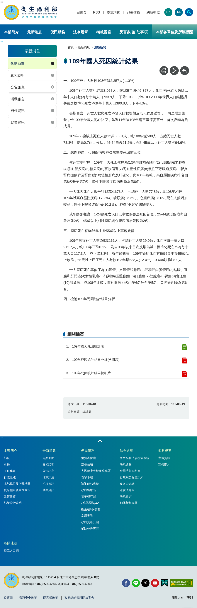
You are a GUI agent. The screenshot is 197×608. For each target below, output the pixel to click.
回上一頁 (184, 67)
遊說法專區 (127, 490)
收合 (100, 441)
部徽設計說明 (13, 502)
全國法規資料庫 (130, 470)
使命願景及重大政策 (17, 490)
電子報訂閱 (88, 496)
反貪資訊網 (127, 483)
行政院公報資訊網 (131, 477)
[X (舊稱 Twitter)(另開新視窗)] (145, 583)
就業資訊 (18, 122)
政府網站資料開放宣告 (79, 597)
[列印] (163, 70)
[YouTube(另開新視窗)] (155, 583)
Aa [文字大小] (179, 12)
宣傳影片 (164, 464)
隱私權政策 (50, 597)
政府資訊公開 (90, 522)
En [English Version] (168, 12)
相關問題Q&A (90, 502)
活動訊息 (18, 99)
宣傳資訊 (164, 458)
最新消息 (34, 32)
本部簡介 (11, 32)
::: (1, 1)
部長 (7, 458)
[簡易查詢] (189, 12)
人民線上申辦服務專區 (96, 470)
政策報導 (10, 496)
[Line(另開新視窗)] (136, 583)
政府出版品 (88, 490)
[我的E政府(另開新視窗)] (164, 583)
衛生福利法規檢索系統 (134, 458)
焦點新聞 (18, 64)
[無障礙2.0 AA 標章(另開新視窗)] (181, 583)
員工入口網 (11, 550)
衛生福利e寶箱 (91, 509)
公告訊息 (18, 87)
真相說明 (18, 75)
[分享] (174, 70)
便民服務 (57, 32)
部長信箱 (133, 12)
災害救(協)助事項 (133, 32)
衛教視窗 (103, 32)
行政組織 (10, 477)
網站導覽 (153, 12)
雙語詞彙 (113, 12)
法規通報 (126, 464)
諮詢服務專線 (90, 483)
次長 (7, 464)
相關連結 (10, 543)
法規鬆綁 (126, 496)
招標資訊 (18, 111)
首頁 (71, 47)
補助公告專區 (90, 528)
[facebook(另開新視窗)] (126, 583)
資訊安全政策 (28, 597)
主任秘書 (10, 470)
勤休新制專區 (128, 502)
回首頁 (81, 12)
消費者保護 (88, 458)
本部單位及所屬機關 (17, 483)
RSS (96, 12)
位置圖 (8, 597)
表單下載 (87, 477)
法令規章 (80, 32)
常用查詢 (87, 515)
